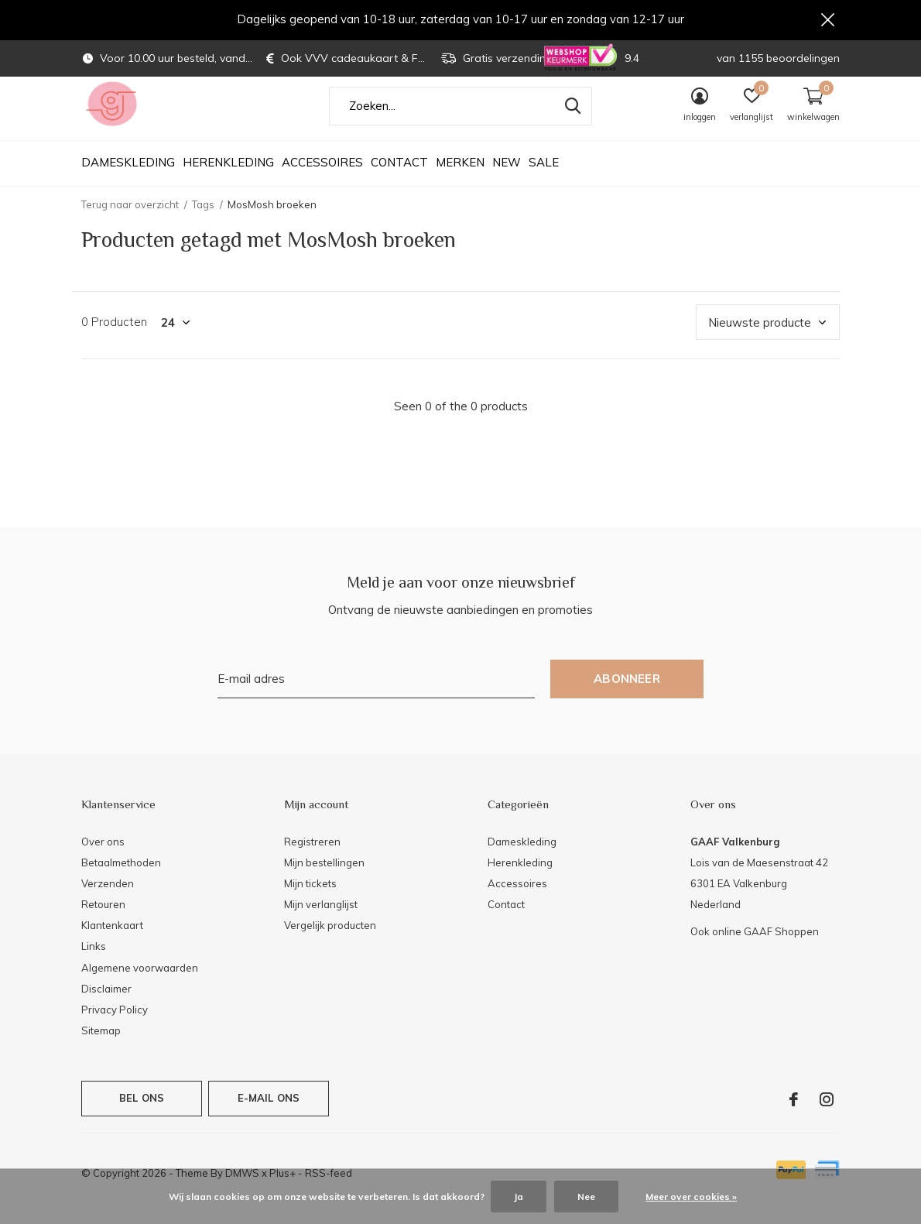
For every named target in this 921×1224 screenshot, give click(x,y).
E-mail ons (269, 1113)
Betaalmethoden (121, 878)
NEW (506, 178)
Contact (399, 178)
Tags (203, 220)
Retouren (103, 920)
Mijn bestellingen (324, 878)
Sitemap (101, 1046)
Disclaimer (106, 1004)
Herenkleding (228, 178)
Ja (518, 1196)
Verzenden (107, 899)
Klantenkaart (112, 940)
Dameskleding (128, 178)
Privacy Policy (114, 1025)
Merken (460, 178)
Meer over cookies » (691, 1196)
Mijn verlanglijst (321, 920)
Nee (586, 1196)
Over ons (103, 857)
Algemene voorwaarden (139, 983)
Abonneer (627, 694)
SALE (544, 178)
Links (93, 962)
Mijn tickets (310, 899)
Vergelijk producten (330, 940)
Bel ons (141, 1113)
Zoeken (570, 121)
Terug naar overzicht (130, 220)
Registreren (312, 857)
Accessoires (322, 178)
